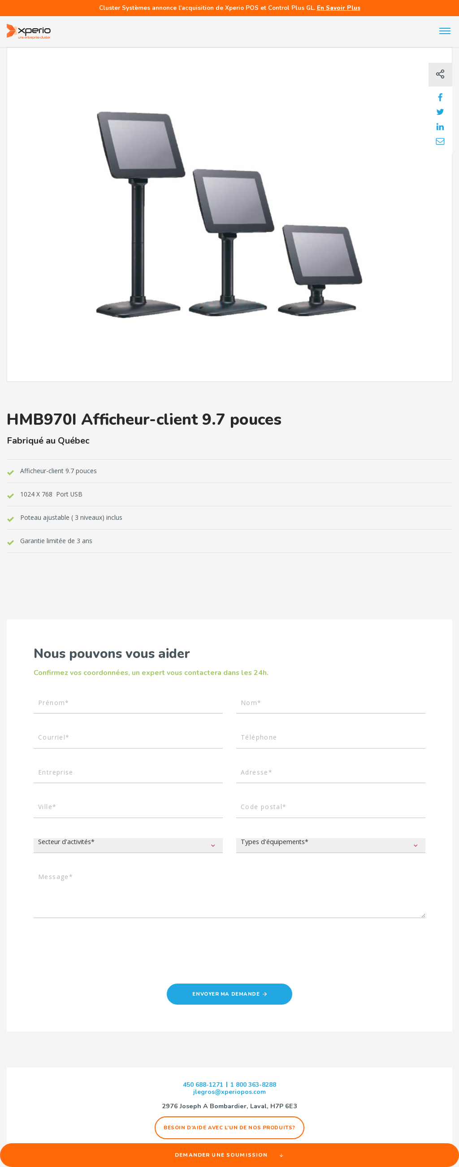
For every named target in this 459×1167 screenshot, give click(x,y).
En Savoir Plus (338, 8)
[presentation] (102, 958)
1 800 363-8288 (255, 1085)
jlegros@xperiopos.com (230, 1093)
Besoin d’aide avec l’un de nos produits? (229, 1128)
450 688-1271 (200, 1085)
